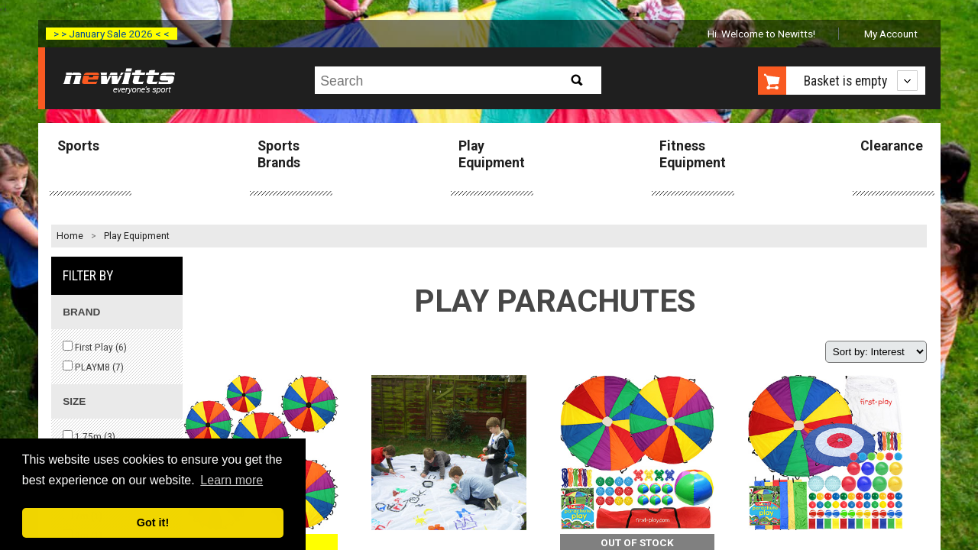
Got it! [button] (153, 522)
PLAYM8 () (93, 367)
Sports (78, 146)
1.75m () (89, 436)
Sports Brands (278, 154)
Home (70, 236)
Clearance (891, 146)
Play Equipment (491, 154)
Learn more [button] (231, 480)
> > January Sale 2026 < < (111, 34)
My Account (891, 34)
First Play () (95, 347)
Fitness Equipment (692, 154)
